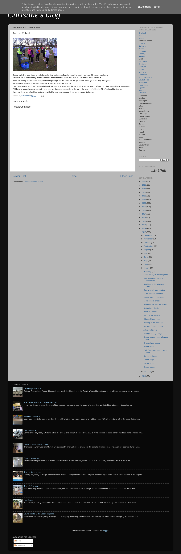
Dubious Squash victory (153, 326)
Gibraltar (142, 93)
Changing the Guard (32, 388)
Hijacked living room (151, 319)
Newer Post (19, 176)
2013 (144, 228)
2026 (144, 181)
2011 (144, 376)
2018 (144, 210)
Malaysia (142, 67)
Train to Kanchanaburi (33, 472)
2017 (144, 214)
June (146, 257)
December (148, 235)
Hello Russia (148, 347)
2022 (144, 196)
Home (73, 176)
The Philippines (145, 77)
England (142, 33)
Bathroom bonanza (32, 416)
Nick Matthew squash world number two (154, 279)
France (142, 43)
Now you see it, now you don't (36, 444)
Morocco (142, 90)
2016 (144, 218)
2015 (144, 221)
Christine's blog (34, 14)
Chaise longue (149, 367)
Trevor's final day (31, 486)
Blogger (105, 531)
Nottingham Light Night (152, 333)
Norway (142, 54)
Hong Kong (143, 85)
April (146, 264)
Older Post (126, 176)
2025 (144, 185)
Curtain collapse (150, 356)
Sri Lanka (143, 62)
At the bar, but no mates (153, 294)
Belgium (142, 46)
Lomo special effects (151, 301)
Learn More (144, 7)
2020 (144, 203)
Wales (141, 38)
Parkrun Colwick (150, 312)
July (146, 253)
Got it (157, 7)
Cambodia (143, 75)
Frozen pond (148, 363)
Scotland (142, 36)
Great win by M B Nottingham (155, 275)
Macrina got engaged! (152, 315)
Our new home (30, 430)
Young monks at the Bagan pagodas (39, 514)
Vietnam (142, 72)
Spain (141, 49)
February (148, 271)
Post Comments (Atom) (33, 182)
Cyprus (142, 88)
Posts (17, 541)
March (147, 268)
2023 (144, 192)
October (147, 243)
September (149, 246)
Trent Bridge (148, 360)
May (146, 261)
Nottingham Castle (151, 308)
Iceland (142, 56)
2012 (144, 232)
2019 (144, 207)
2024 (144, 189)
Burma (141, 69)
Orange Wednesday (151, 343)
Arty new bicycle (150, 330)
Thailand (142, 64)
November (148, 239)
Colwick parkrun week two (154, 290)
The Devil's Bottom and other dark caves (40, 402)
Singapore (143, 82)
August (147, 250)
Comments (19, 545)
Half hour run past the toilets (155, 305)
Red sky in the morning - (153, 323)
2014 (144, 225)
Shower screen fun (31, 458)
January (147, 371)
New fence (28, 500)
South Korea (144, 80)
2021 (144, 199)
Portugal (142, 51)
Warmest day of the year (153, 297)
